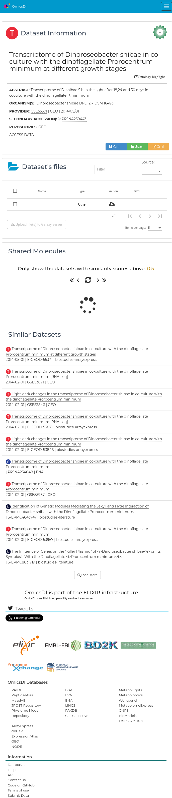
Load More (87, 575)
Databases (16, 765)
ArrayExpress (22, 726)
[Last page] (160, 216)
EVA (68, 695)
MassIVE (18, 700)
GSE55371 (39, 111)
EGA (68, 690)
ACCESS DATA (21, 135)
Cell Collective (76, 716)
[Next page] (150, 216)
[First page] (130, 216)
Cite (116, 147)
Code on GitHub (21, 785)
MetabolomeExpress (136, 705)
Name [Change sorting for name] (42, 191)
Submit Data (18, 795)
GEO (15, 741)
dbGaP (17, 731)
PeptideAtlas (22, 695)
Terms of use (18, 790)
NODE (17, 747)
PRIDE (17, 690)
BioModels (127, 716)
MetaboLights (130, 690)
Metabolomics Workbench (131, 697)
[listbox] (152, 171)
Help (12, 770)
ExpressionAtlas (25, 736)
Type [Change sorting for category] (81, 191)
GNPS (124, 710)
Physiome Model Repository (25, 712)
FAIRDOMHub (131, 721)
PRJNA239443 (74, 119)
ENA (68, 700)
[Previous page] (140, 216)
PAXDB (71, 710)
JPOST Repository (26, 705)
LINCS (70, 705)
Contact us (17, 780)
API (11, 775)
